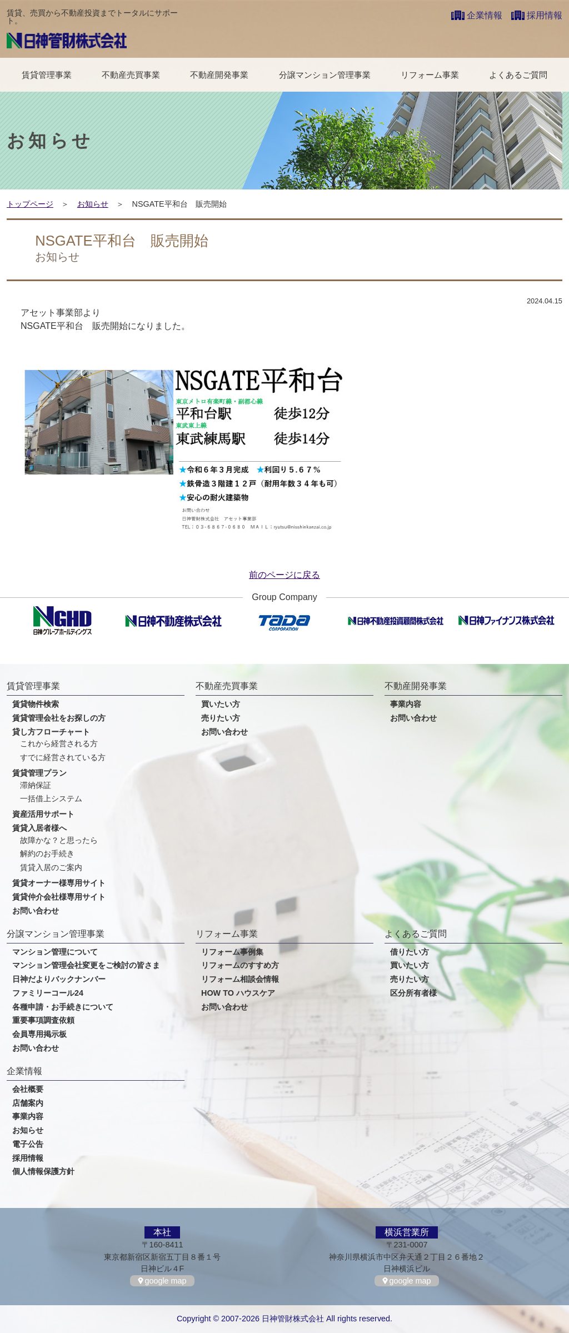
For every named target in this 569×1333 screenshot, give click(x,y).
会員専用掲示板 (39, 1034)
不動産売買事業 (131, 74)
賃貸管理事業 (47, 74)
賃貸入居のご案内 (51, 867)
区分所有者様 (413, 993)
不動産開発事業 (219, 74)
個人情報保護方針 (43, 1171)
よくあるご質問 (518, 74)
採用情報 (544, 15)
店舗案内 (27, 1103)
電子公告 (27, 1144)
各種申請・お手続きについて (62, 1007)
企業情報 (484, 15)
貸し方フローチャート (51, 732)
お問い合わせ (35, 911)
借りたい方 (409, 952)
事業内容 (405, 704)
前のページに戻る (284, 575)
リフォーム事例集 (232, 952)
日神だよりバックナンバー (59, 979)
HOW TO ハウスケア (238, 993)
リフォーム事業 (430, 74)
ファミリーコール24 (47, 993)
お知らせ (92, 203)
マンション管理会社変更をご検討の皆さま (86, 965)
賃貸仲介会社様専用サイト (59, 897)
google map (165, 1280)
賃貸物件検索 (35, 704)
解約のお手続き (47, 854)
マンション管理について (55, 952)
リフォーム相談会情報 (240, 979)
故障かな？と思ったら (59, 840)
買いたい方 (220, 704)
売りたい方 (220, 718)
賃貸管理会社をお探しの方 (59, 718)
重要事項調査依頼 (43, 1020)
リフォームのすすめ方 (240, 965)
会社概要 (27, 1089)
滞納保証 (35, 785)
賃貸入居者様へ (39, 828)
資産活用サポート (43, 814)
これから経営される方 (59, 744)
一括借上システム (51, 799)
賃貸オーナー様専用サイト (59, 883)
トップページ (30, 203)
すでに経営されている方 (63, 757)
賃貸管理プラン (39, 773)
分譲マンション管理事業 (325, 74)
